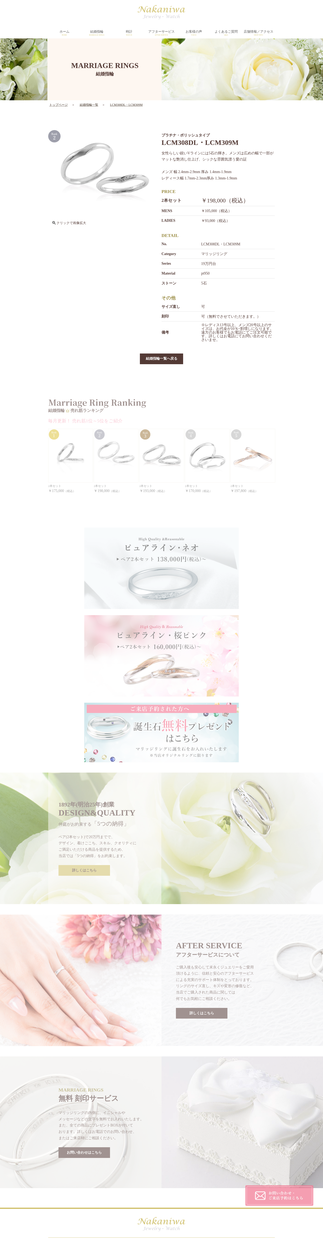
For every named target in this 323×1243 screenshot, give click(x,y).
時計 (129, 33)
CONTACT (200, 1189)
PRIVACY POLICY (205, 1181)
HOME (90, 1173)
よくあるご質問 (226, 33)
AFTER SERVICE (150, 1181)
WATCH (91, 1189)
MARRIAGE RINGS (99, 1181)
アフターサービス (161, 33)
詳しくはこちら (84, 786)
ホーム (64, 33)
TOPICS (144, 1198)
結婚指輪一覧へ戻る (161, 359)
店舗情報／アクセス (258, 33)
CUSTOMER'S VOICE (208, 1173)
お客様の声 (194, 33)
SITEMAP (199, 1198)
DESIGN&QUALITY (152, 1173)
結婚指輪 (97, 33)
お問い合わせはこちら (84, 1068)
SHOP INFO (146, 1189)
